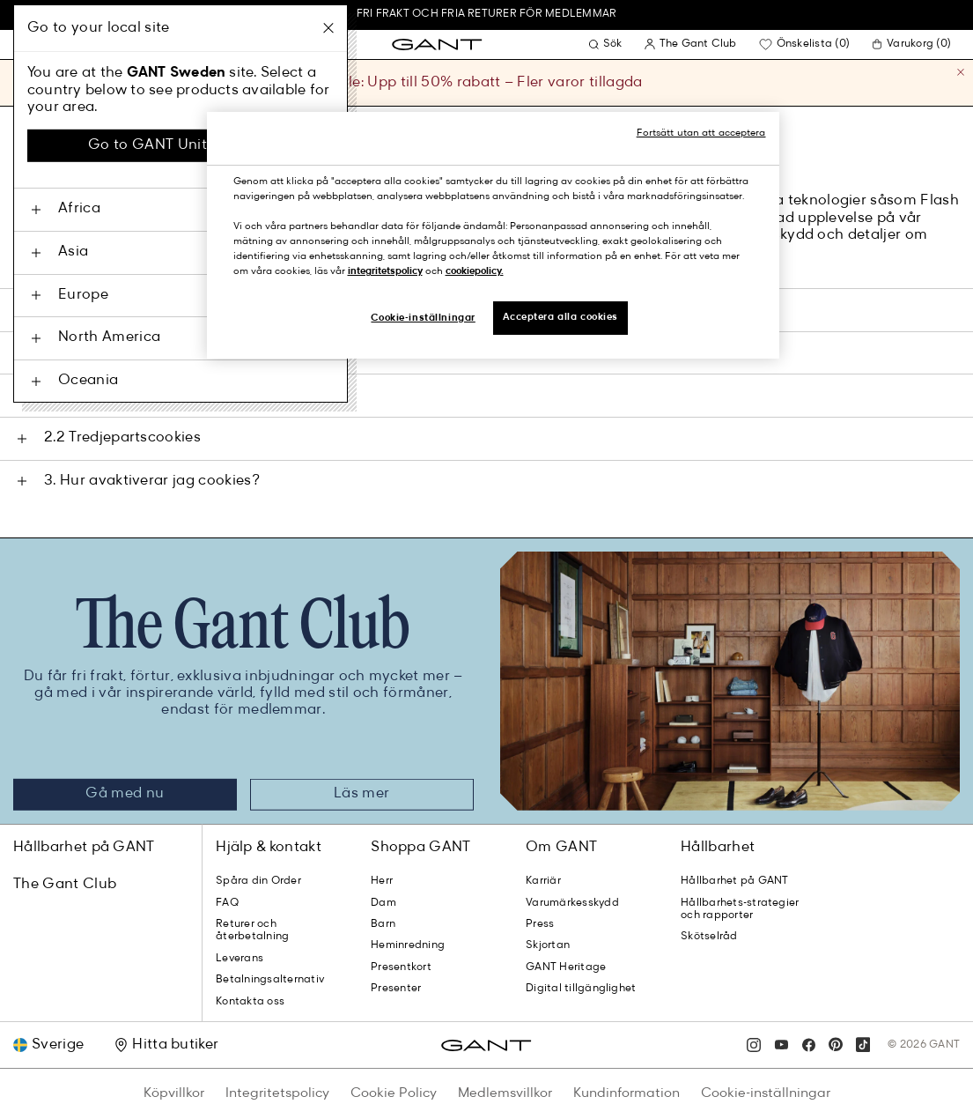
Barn (383, 924)
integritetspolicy (385, 271)
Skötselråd (709, 936)
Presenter (396, 988)
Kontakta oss (250, 1002)
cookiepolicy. (475, 271)
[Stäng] (960, 78)
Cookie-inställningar (765, 1093)
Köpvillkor (174, 1093)
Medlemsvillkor (505, 1093)
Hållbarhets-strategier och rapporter (740, 909)
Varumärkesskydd (572, 903)
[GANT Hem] (436, 44)
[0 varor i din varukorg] (913, 44)
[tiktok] (863, 1045)
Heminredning (408, 945)
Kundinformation (626, 1093)
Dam (383, 903)
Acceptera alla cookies (561, 317)
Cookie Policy (393, 1093)
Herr (382, 881)
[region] (493, 235)
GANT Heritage (566, 967)
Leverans (239, 958)
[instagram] (754, 1045)
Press (540, 924)
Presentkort (401, 967)
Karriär (543, 881)
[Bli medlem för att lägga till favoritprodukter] (806, 44)
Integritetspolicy (277, 1093)
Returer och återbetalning (252, 930)
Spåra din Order (258, 881)
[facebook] (808, 1045)
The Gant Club (64, 885)
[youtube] (781, 1045)
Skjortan (548, 945)
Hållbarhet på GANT (84, 848)
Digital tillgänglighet (581, 988)
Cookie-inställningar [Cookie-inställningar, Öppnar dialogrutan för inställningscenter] (423, 318)
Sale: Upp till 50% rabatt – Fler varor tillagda (486, 83)
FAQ (227, 903)
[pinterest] (836, 1045)
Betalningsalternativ (270, 979)
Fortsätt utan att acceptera (701, 133)
